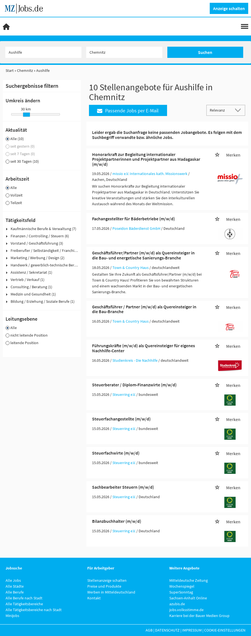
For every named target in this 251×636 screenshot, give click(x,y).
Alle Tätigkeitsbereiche (24, 603)
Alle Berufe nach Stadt (24, 597)
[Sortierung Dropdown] (239, 110)
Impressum (192, 630)
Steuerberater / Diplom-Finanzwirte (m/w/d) (134, 384)
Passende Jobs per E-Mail (128, 110)
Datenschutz (167, 630)
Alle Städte (15, 586)
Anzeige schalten (229, 8)
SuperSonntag (181, 592)
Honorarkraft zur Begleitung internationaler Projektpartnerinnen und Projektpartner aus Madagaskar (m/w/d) (146, 159)
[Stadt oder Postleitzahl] (124, 52)
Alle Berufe (15, 592)
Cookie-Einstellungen (224, 630)
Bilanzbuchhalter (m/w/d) (116, 521)
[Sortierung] (220, 110)
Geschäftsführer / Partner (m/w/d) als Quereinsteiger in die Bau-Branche (144, 309)
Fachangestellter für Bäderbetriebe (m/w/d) (133, 218)
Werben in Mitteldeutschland (111, 592)
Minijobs (12, 615)
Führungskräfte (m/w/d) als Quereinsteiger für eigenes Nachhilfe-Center (143, 348)
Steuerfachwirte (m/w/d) (115, 453)
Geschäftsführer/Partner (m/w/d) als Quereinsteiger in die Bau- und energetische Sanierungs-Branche (143, 255)
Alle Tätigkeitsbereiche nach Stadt (34, 609)
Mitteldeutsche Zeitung (188, 580)
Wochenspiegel (181, 586)
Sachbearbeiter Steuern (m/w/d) (123, 487)
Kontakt (94, 597)
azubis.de (177, 603)
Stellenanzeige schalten (107, 580)
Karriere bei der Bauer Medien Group (199, 615)
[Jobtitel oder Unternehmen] (43, 52)
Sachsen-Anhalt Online (188, 597)
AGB (149, 630)
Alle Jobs (13, 580)
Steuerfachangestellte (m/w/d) (121, 419)
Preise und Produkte (104, 586)
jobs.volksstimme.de (186, 609)
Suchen (205, 52)
